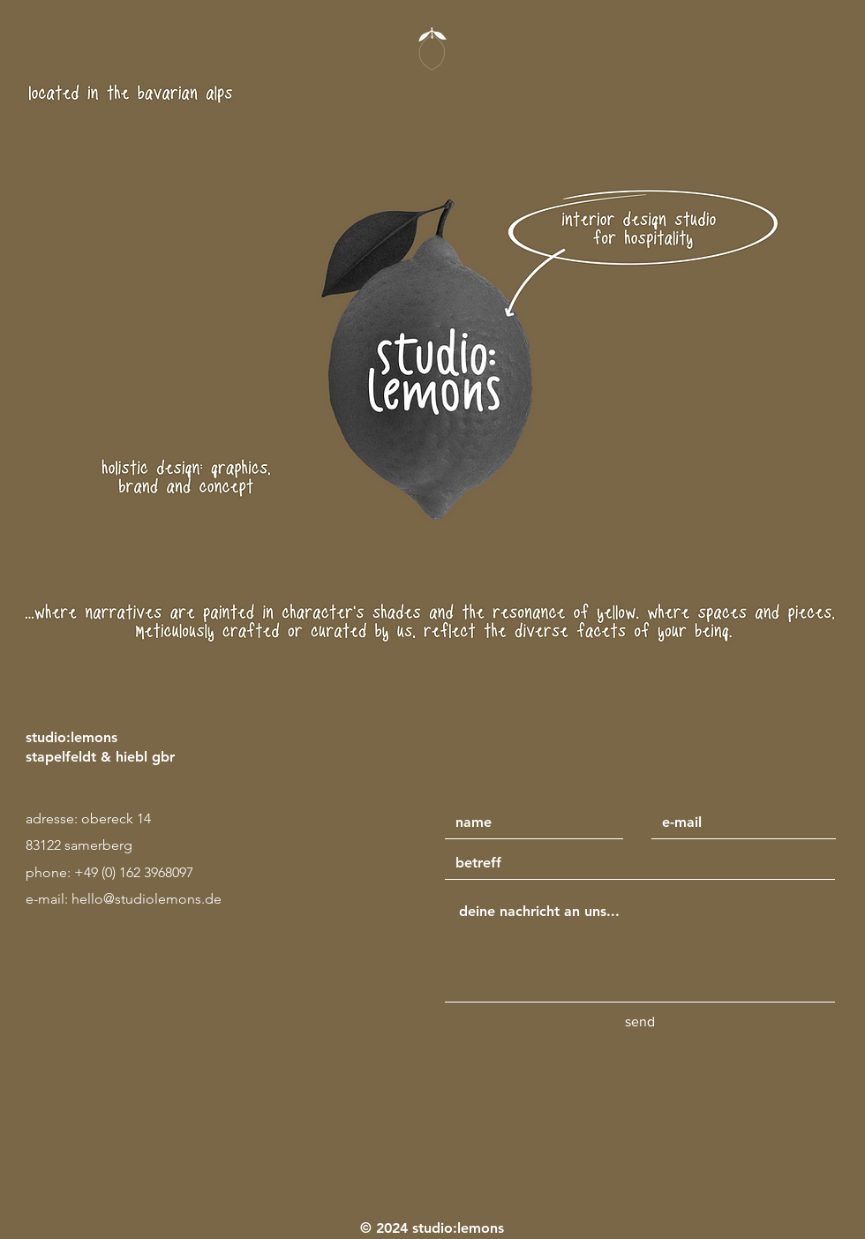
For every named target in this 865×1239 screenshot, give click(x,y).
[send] (640, 1022)
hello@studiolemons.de (146, 898)
